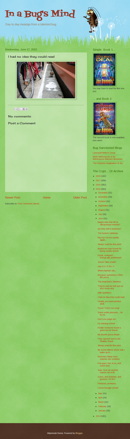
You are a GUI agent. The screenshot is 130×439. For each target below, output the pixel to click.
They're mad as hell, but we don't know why (110, 287)
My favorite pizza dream (108, 335)
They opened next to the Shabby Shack (109, 340)
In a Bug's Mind (40, 14)
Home (47, 197)
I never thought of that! (108, 388)
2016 (98, 185)
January (102, 411)
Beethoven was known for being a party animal (109, 250)
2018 (98, 176)
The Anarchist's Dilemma (109, 282)
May (100, 393)
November (103, 197)
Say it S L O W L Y (106, 266)
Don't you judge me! (107, 319)
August (101, 210)
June (100, 218)
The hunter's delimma (108, 233)
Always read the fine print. (109, 345)
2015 (98, 189)
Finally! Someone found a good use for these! (109, 329)
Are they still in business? (110, 229)
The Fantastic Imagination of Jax (108, 163)
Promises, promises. (107, 383)
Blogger (79, 433)
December (103, 193)
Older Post (80, 197)
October (102, 201)
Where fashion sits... (107, 271)
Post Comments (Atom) (28, 204)
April (100, 398)
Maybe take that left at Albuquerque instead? (109, 223)
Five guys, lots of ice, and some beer (109, 364)
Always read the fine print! (109, 244)
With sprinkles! (104, 293)
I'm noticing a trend (106, 323)
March (101, 402)
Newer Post (12, 197)
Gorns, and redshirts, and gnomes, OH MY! (109, 378)
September (103, 206)
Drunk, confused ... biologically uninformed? (110, 256)
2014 (98, 416)
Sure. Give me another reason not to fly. (108, 371)
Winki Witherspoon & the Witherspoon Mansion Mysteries (107, 158)
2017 (98, 180)
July (100, 214)
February (102, 406)
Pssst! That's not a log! (108, 308)
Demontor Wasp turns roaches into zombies (109, 358)
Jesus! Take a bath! (107, 262)
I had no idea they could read (111, 297)
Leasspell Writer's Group (104, 153)
